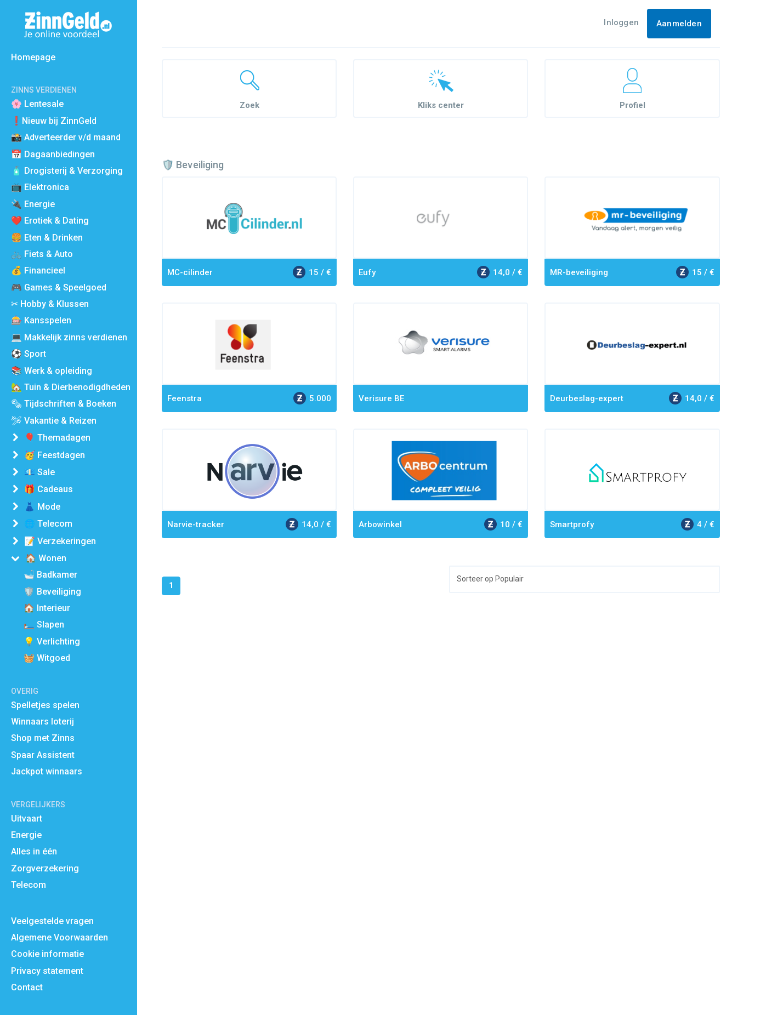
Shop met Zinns (43, 738)
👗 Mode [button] (42, 506)
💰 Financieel (38, 270)
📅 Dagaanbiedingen (53, 154)
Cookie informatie (47, 954)
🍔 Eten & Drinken (47, 237)
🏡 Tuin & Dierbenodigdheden (70, 387)
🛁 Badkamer (50, 574)
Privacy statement (47, 971)
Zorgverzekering (45, 868)
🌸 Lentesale (37, 104)
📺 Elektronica (40, 187)
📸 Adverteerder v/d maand (66, 137)
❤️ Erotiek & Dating (50, 220)
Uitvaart (26, 818)
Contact (27, 987)
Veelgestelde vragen (52, 921)
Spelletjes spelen (45, 705)
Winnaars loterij (42, 721)
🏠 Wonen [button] (45, 558)
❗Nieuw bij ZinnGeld (54, 121)
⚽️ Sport (28, 354)
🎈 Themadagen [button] (57, 437)
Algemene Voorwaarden (59, 937)
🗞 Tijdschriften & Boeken (63, 403)
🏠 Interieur (47, 608)
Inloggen (621, 22)
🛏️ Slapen (44, 624)
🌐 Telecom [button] (48, 523)
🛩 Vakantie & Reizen (54, 420)
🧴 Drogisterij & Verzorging (67, 171)
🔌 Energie (33, 204)
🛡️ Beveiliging (52, 591)
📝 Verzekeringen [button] (60, 541)
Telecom (28, 885)
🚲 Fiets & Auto (42, 254)
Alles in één (34, 851)
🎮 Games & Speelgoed (58, 287)
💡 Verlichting (52, 641)
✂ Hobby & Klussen (50, 304)
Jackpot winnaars (46, 771)
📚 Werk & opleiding (51, 371)
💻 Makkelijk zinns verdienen (69, 337)
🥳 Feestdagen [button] (54, 455)
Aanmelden (679, 23)
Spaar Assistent (43, 755)
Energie (26, 835)
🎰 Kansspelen (41, 320)
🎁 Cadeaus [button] (48, 489)
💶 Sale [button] (39, 472)
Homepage (33, 57)
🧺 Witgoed (47, 658)
